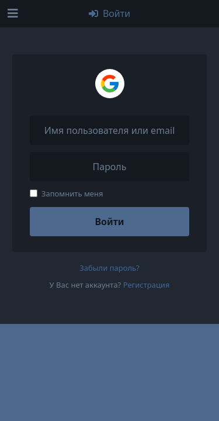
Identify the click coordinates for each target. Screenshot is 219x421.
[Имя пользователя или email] (109, 130)
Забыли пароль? (109, 268)
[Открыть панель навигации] (11, 13)
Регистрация (146, 284)
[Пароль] (109, 166)
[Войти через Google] (109, 83)
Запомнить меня (66, 193)
